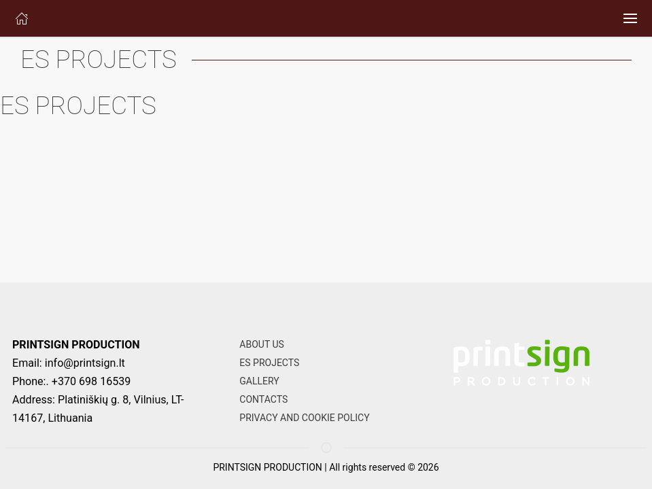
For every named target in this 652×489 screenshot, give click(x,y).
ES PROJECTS (269, 362)
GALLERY (259, 381)
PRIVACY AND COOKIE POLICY (304, 417)
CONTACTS (263, 399)
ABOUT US (261, 344)
